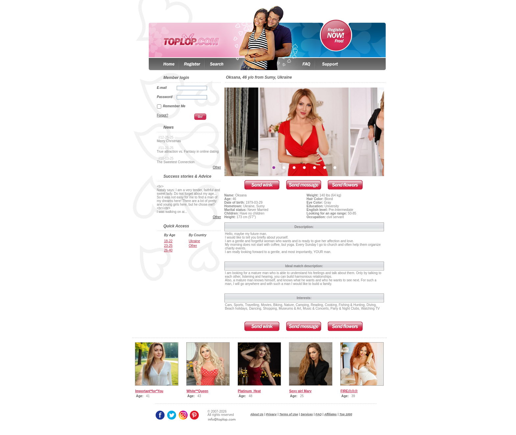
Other (217, 167)
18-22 (168, 241)
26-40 (168, 250)
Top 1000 (345, 414)
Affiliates (330, 414)
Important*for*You (149, 391)
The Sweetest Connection (176, 162)
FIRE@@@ (349, 391)
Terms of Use (288, 414)
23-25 (168, 245)
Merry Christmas (169, 141)
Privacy (271, 414)
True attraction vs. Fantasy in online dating (188, 151)
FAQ (319, 414)
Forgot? (162, 115)
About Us (257, 414)
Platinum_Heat (249, 391)
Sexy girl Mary (300, 391)
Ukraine (194, 241)
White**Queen (197, 391)
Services (307, 414)
